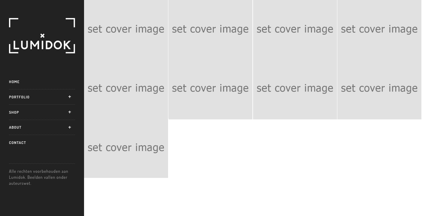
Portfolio (19, 96)
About (15, 127)
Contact (17, 142)
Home (14, 81)
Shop (14, 112)
